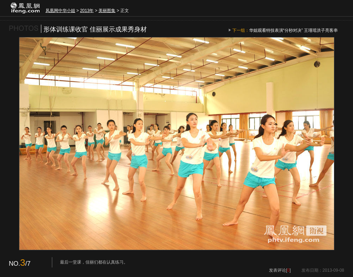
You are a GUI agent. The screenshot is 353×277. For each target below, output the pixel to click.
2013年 (87, 10)
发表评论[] (280, 270)
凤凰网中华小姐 (60, 10)
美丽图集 (106, 10)
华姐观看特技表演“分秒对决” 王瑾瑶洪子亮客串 (293, 30)
